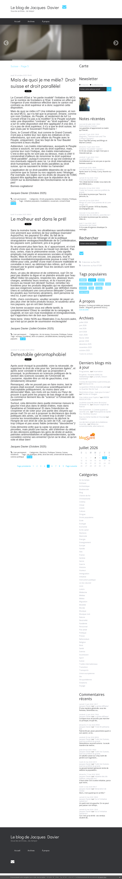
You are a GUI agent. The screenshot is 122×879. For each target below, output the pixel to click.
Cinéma (82, 502)
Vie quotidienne (85, 680)
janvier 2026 (84, 341)
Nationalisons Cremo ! (88, 126)
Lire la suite (84, 309)
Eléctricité (83, 536)
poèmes (83, 288)
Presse (82, 636)
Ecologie (82, 524)
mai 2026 (82, 329)
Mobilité (82, 605)
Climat (81, 505)
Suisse (13, 201)
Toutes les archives (86, 354)
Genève (58, 199)
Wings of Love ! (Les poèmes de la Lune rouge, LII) (95, 203)
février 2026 (84, 338)
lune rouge (84, 292)
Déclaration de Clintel (87, 225)
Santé (81, 648)
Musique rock (84, 614)
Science (58, 452)
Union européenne (87, 673)
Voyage (82, 686)
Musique (82, 611)
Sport (81, 658)
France (82, 555)
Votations (14, 454)
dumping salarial (65, 336)
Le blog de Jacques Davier (35, 7)
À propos (45, 21)
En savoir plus (102, 877)
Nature (82, 617)
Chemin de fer (84, 496)
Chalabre (82, 419)
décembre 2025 (85, 344)
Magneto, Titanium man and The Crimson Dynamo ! (92, 137)
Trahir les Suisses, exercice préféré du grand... (94, 191)
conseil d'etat (64, 201)
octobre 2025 (84, 350)
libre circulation (38, 336)
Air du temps (45, 334)
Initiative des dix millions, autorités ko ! (94, 215)
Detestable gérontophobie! (38, 354)
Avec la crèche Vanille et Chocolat (92, 417)
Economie (54, 334)
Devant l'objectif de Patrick (94, 405)
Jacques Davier (85, 706)
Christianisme (84, 499)
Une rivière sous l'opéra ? (89, 397)
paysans (14, 339)
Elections (43, 452)
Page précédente (24, 466)
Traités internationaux (88, 664)
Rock (81, 645)
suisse (99, 288)
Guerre (82, 564)
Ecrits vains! (84, 530)
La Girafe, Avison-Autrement (93, 377)
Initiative (64, 199)
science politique (17, 457)
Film (80, 552)
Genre (81, 561)
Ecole (81, 521)
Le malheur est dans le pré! (38, 219)
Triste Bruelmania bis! (88, 180)
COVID (81, 508)
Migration (83, 602)
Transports (83, 670)
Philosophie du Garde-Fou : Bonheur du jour (95, 413)
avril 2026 (83, 332)
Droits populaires (47, 199)
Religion (82, 642)
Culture (82, 511)
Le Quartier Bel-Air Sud (88, 389)
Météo (81, 599)
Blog (81, 493)
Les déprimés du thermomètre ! (91, 169)
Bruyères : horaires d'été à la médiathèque (90, 375)
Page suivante (71, 466)
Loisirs (82, 589)
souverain (54, 201)
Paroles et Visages (89, 394)
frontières (27, 336)
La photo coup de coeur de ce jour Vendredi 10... (93, 403)
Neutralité (83, 620)
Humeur (82, 570)
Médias (82, 595)
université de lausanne (63, 454)
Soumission (84, 655)
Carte (84, 65)
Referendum (84, 639)
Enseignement (85, 542)
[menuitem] (17, 21)
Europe (82, 546)
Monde (82, 608)
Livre (81, 586)
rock (91, 288)
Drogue (82, 514)
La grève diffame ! (86, 159)
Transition (83, 667)
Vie (80, 677)
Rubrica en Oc (87, 384)
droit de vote (48, 454)
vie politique (32, 454)
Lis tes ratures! (85, 583)
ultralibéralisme (51, 336)
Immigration (84, 574)
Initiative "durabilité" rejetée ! (90, 149)
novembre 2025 (85, 347)
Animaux (82, 483)
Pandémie (83, 624)
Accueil (17, 21)
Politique (72, 199)
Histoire (82, 567)
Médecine (83, 592)
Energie (82, 539)
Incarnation (98, 371)
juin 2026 (82, 325)
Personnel (83, 627)
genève (101, 280)
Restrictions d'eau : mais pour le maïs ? (94, 392)
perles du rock (86, 284)
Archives (31, 21)
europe (19, 336)
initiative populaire (31, 201)
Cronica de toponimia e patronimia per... (95, 382)
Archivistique (84, 486)
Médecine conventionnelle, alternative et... (92, 425)
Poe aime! (83, 630)
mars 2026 (83, 335)
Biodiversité (84, 489)
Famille (82, 549)
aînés (40, 454)
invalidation (45, 201)
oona (108, 284)
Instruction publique (87, 580)
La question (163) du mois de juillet (93, 387)
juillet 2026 (83, 322)
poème (92, 280)
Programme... (84, 371)
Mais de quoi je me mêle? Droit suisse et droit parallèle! (43, 82)
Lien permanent (18, 199)
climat (83, 280)
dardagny (99, 284)
